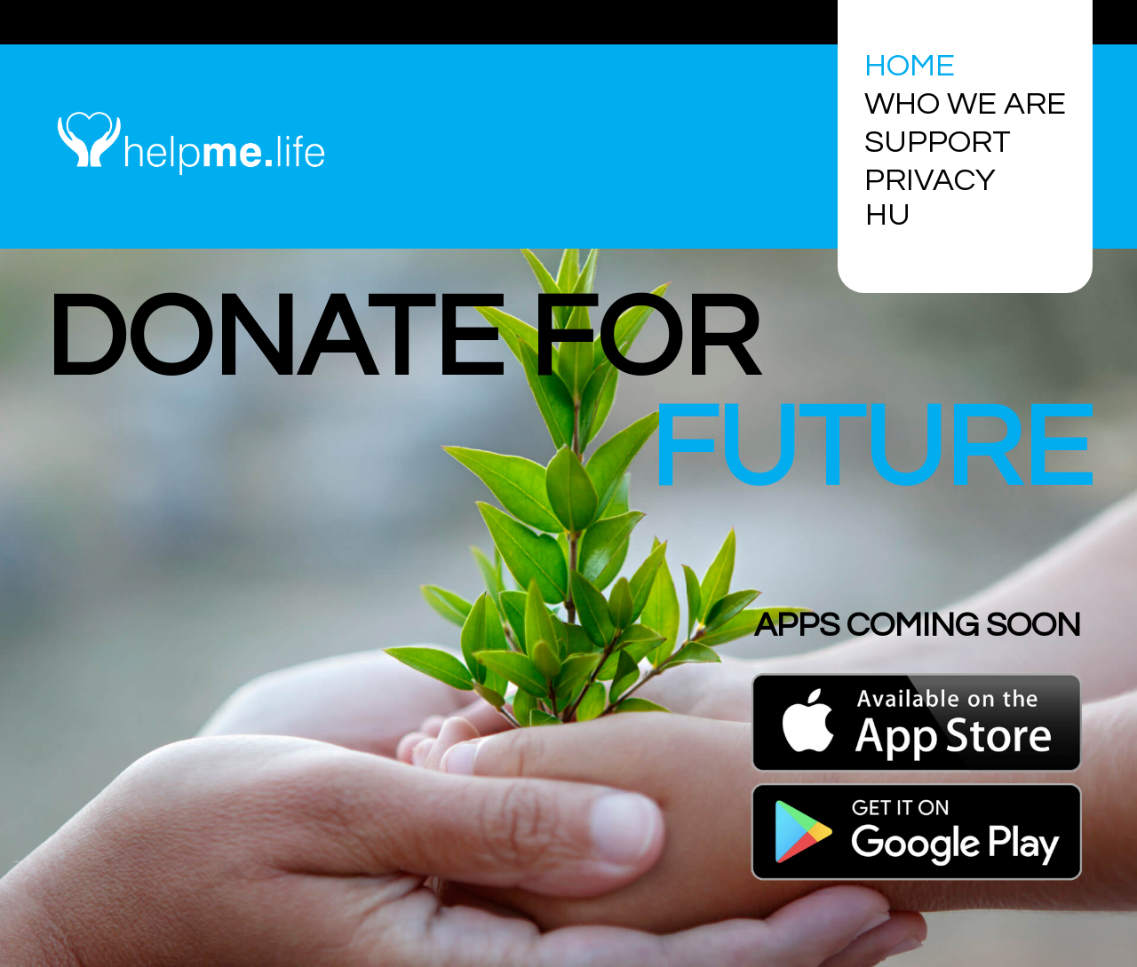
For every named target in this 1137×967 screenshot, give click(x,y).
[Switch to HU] (892, 216)
